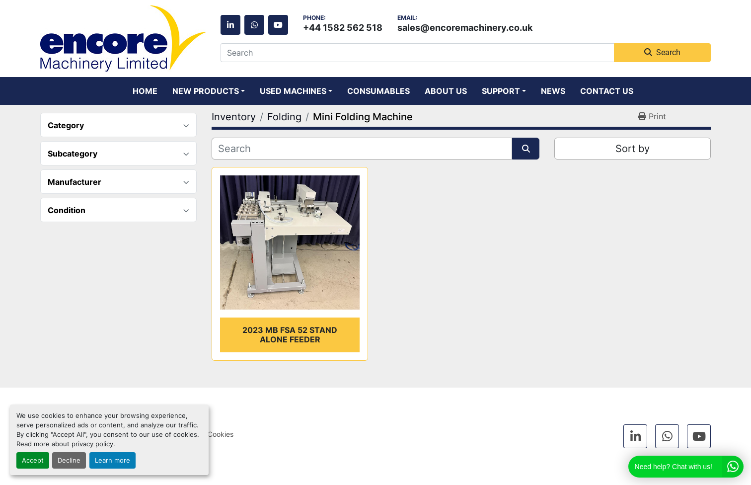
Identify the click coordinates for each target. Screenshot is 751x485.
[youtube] (278, 25)
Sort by (632, 149)
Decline (69, 460)
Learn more (112, 460)
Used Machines (293, 91)
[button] (208, 91)
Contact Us (606, 91)
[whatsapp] (254, 25)
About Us (446, 91)
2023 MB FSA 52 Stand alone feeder (289, 334)
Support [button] (501, 91)
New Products (205, 91)
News (553, 91)
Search (662, 52)
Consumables (378, 91)
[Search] (417, 52)
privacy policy (92, 444)
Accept (33, 460)
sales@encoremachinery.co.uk (464, 27)
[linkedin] (230, 25)
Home (145, 91)
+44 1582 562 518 (342, 27)
